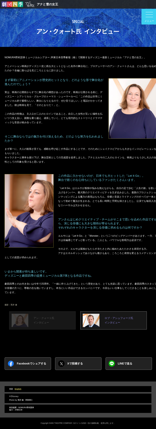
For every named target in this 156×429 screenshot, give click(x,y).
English (18, 389)
